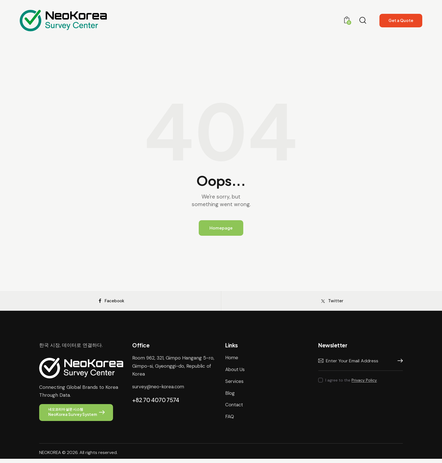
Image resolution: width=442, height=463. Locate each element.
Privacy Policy (364, 384)
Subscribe (398, 364)
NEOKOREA (50, 457)
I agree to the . (351, 383)
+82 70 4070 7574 (155, 403)
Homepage (221, 228)
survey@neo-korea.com (159, 390)
